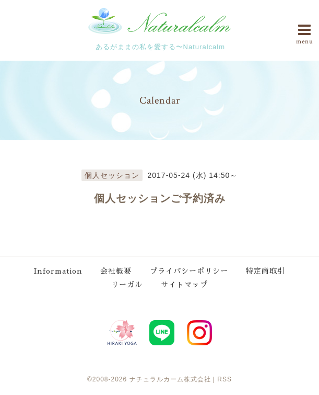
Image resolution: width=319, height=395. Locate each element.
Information (58, 271)
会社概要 (116, 271)
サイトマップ (184, 284)
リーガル (127, 284)
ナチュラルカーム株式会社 (170, 379)
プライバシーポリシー (189, 271)
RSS (224, 379)
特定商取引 (265, 271)
